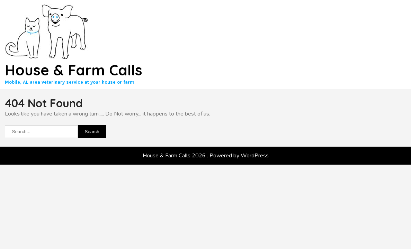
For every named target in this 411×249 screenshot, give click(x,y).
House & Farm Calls (73, 70)
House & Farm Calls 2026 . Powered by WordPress (206, 155)
